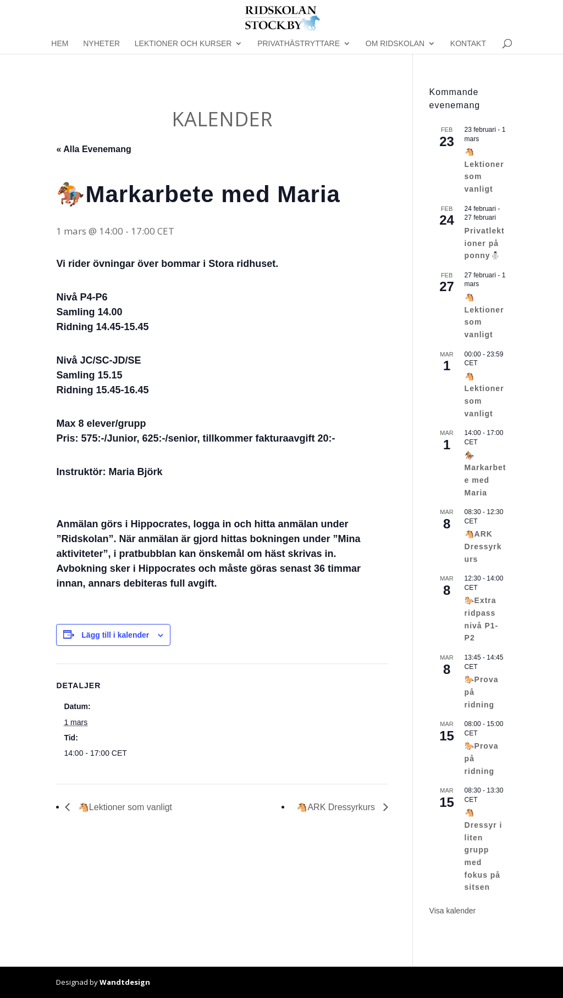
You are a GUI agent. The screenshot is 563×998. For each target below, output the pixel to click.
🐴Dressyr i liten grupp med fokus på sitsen (484, 849)
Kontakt (468, 44)
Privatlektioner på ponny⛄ (485, 243)
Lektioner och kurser (183, 44)
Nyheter (101, 44)
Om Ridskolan (395, 44)
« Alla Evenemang (93, 149)
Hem (59, 44)
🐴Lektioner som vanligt (123, 807)
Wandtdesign (125, 982)
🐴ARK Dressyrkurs (336, 807)
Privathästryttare (298, 44)
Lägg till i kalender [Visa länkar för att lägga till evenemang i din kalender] (115, 635)
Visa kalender (452, 910)
